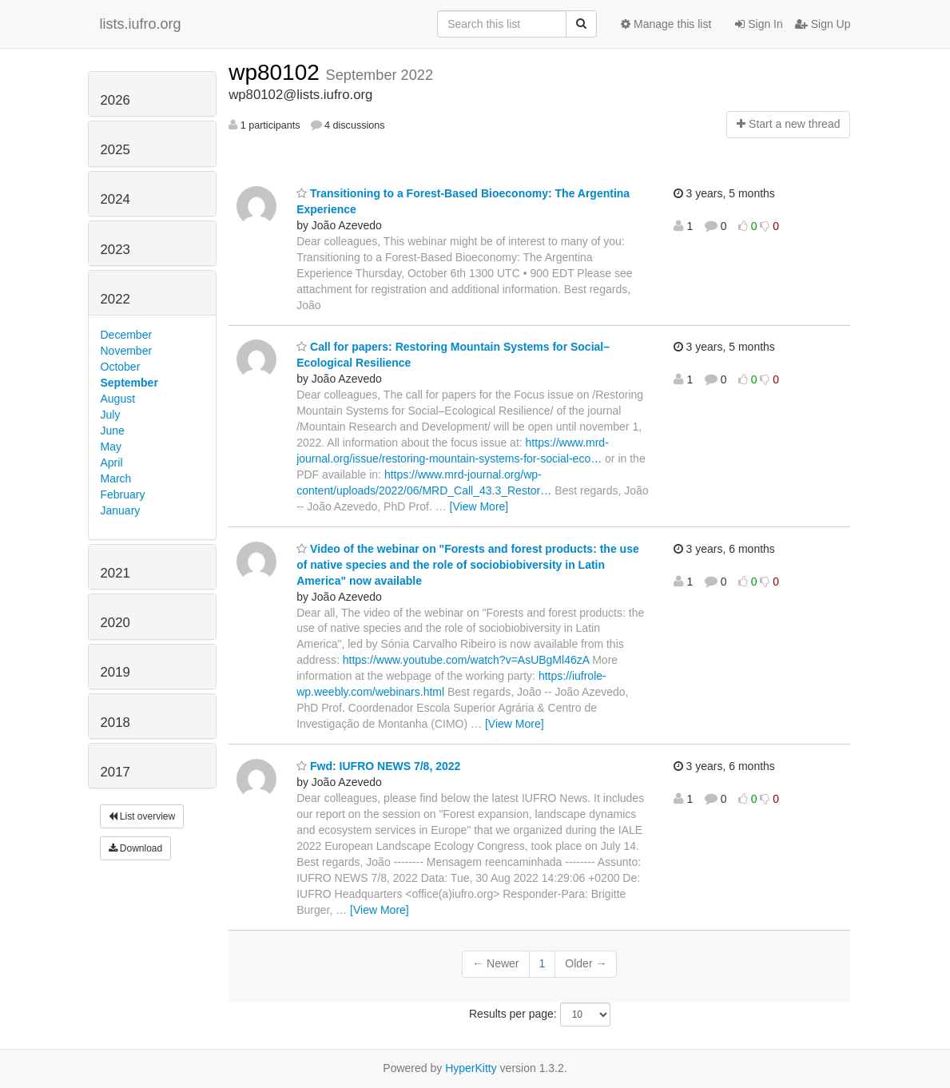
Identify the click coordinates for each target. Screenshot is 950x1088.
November (127, 350)
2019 (115, 672)
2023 (115, 249)
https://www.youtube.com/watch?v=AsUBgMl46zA (466, 659)
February (123, 494)
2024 (115, 199)
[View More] (479, 506)
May (111, 446)
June (113, 430)
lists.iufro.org (140, 24)
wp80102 (277, 72)
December (127, 334)
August (118, 398)
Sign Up (823, 24)
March (116, 478)
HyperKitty (471, 1068)
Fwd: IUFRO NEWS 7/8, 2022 (378, 766)
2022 (115, 299)
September (129, 382)
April (112, 462)
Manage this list (666, 24)
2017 (115, 772)
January (121, 510)
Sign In (758, 24)
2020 (115, 622)
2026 (115, 100)
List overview (142, 816)
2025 (115, 149)
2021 (115, 573)
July (111, 414)
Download (136, 848)
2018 (115, 722)
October (121, 366)
